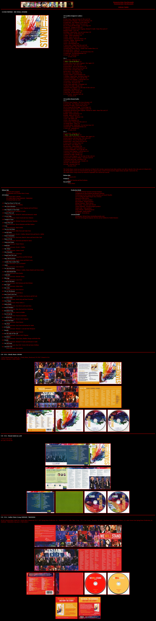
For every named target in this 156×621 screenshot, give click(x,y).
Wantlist (126, 7)
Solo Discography (128, 4)
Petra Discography (129, 2)
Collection (121, 7)
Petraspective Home (118, 2)
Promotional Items (119, 4)
